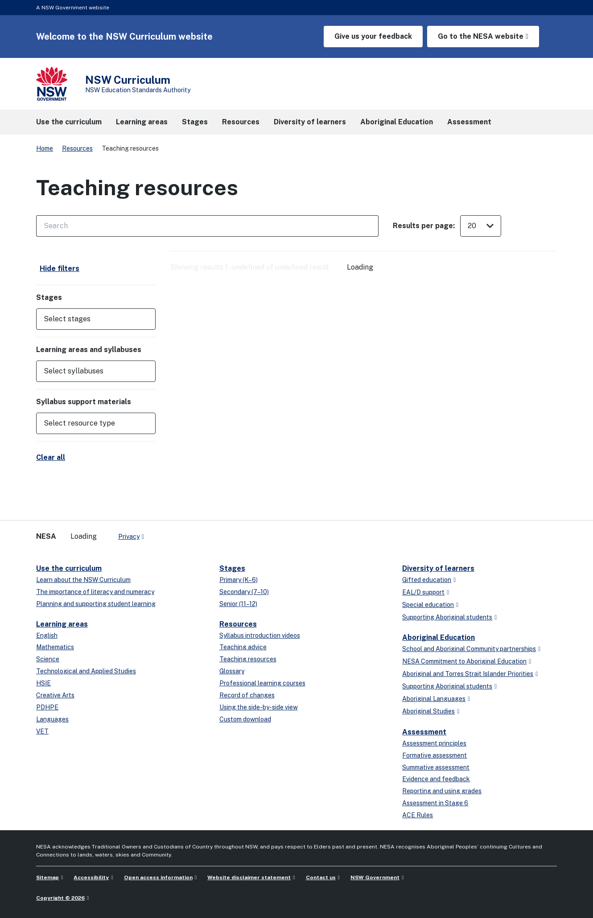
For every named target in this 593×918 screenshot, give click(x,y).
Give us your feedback (373, 36)
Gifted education (426, 579)
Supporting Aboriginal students (447, 617)
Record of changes (247, 695)
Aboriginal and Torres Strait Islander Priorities (467, 673)
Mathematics (55, 647)
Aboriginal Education (438, 637)
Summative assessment (435, 767)
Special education (428, 604)
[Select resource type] (90, 423)
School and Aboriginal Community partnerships (469, 648)
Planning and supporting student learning (96, 603)
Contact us (321, 877)
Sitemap (47, 877)
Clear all (50, 457)
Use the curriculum (69, 568)
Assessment (424, 732)
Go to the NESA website (480, 36)
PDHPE (47, 707)
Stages (232, 568)
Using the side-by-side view (258, 707)
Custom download (245, 719)
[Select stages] (90, 319)
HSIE (43, 683)
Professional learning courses (262, 683)
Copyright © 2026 (60, 898)
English (47, 635)
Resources (77, 148)
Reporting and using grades (442, 791)
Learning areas (62, 624)
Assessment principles (434, 743)
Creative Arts (55, 695)
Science (47, 659)
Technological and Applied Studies (86, 671)
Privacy (129, 536)
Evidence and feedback (436, 779)
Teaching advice (243, 647)
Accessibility (91, 877)
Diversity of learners (438, 568)
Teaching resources (247, 659)
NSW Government (374, 877)
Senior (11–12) (238, 603)
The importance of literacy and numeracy (95, 591)
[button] (96, 319)
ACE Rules (417, 815)
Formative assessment (434, 755)
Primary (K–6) (238, 579)
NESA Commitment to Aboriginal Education (464, 661)
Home (44, 148)
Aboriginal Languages (433, 698)
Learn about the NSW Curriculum (83, 579)
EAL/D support (423, 592)
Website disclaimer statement (249, 877)
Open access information (158, 877)
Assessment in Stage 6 (435, 803)
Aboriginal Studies (428, 711)
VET (42, 731)
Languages (52, 719)
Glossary (231, 671)
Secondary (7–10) (244, 591)
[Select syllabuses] (90, 371)
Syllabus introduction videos (259, 635)
